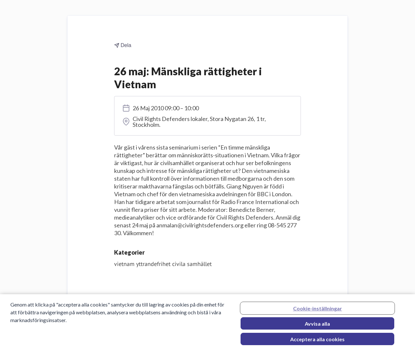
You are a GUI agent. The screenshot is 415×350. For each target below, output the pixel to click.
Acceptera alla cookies (317, 340)
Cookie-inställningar (317, 310)
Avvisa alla (317, 325)
